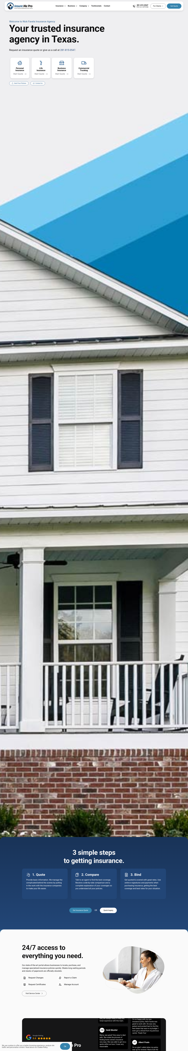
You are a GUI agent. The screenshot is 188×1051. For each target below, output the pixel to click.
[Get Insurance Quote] (80, 910)
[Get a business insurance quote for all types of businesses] (62, 67)
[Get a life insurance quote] (41, 67)
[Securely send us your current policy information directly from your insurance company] (19, 83)
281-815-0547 (67, 50)
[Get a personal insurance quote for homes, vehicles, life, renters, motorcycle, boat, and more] (19, 67)
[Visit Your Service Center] (34, 993)
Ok (65, 1046)
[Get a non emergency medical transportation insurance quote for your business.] (84, 67)
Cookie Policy (42, 1047)
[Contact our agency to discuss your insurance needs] (37, 83)
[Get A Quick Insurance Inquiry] (108, 910)
